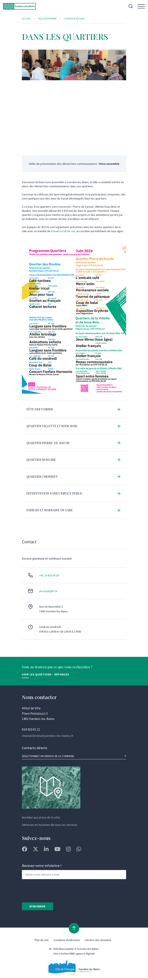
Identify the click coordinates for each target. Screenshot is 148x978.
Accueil (26, 18)
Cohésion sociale (74, 18)
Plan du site (42, 940)
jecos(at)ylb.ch (48, 591)
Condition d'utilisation (67, 940)
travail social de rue (63, 231)
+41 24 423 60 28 (49, 575)
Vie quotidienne (47, 18)
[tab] (74, 409)
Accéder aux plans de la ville (41, 817)
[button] (74, 409)
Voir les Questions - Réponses (45, 674)
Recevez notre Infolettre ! (42, 865)
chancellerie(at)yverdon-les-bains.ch (47, 736)
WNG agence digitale (82, 953)
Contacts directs (34, 747)
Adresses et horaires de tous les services (49, 825)
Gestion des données (98, 940)
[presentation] (53, 890)
